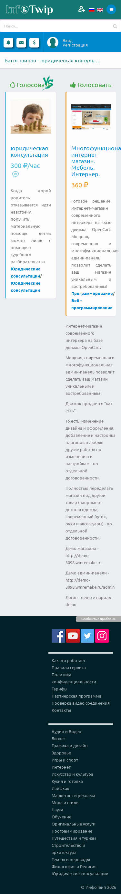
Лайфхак (60, 788)
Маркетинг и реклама (73, 795)
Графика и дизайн (70, 745)
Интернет (61, 767)
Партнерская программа (76, 696)
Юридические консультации (80, 873)
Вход (68, 40)
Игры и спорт (65, 760)
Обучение (61, 816)
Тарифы (59, 688)
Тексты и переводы (71, 859)
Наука (57, 809)
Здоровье (61, 752)
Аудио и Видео (66, 731)
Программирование (92, 293)
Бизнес (59, 738)
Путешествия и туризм (74, 838)
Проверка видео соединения (81, 703)
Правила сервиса (69, 667)
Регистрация (75, 45)
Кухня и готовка (67, 781)
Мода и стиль (65, 802)
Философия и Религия (74, 866)
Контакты (61, 710)
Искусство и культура (72, 774)
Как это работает (69, 660)
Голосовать (30, 85)
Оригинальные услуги (74, 823)
